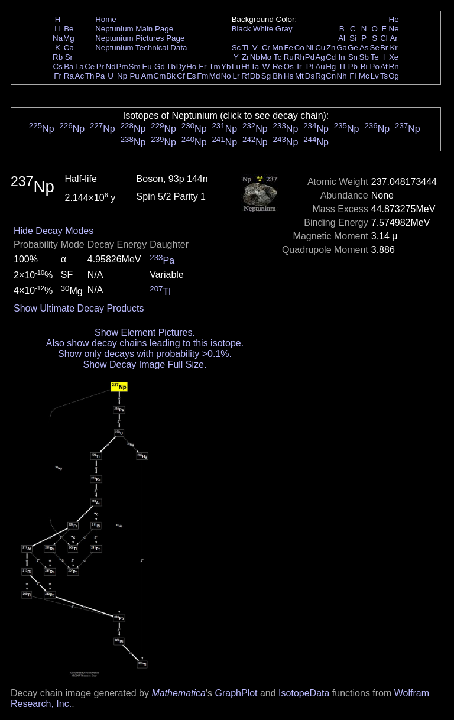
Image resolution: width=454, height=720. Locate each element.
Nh (342, 76)
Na (58, 38)
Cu (320, 47)
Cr (266, 47)
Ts (384, 76)
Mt (299, 76)
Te (375, 57)
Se (375, 47)
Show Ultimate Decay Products (79, 308)
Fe (288, 47)
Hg (331, 66)
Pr (100, 66)
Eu (146, 66)
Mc (364, 76)
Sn (353, 57)
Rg (320, 76)
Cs (57, 66)
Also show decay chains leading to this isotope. (145, 343)
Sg (266, 76)
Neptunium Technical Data (141, 47)
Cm (160, 76)
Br (384, 47)
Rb (58, 57)
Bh (277, 76)
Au (320, 66)
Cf (180, 76)
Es (191, 76)
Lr (236, 76)
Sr (69, 57)
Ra (69, 76)
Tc (277, 57)
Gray (284, 28)
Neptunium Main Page (134, 28)
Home (105, 19)
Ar (393, 38)
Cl (384, 38)
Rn (394, 66)
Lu (236, 66)
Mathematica (178, 693)
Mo (266, 57)
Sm (135, 66)
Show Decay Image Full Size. (144, 364)
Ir (299, 66)
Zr (245, 57)
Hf (245, 66)
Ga (341, 47)
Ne (394, 28)
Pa (100, 76)
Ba (68, 66)
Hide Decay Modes (53, 231)
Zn (331, 47)
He (394, 19)
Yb (226, 66)
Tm (214, 66)
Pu (134, 76)
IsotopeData (303, 693)
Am (147, 76)
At (384, 66)
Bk (171, 76)
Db (255, 76)
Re (278, 66)
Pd (309, 57)
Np (122, 76)
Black (241, 28)
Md (214, 76)
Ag (320, 57)
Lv (375, 76)
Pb (353, 66)
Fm (202, 76)
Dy (181, 66)
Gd (159, 66)
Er (202, 66)
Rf (245, 76)
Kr (393, 47)
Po (375, 66)
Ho (191, 66)
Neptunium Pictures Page (139, 38)
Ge (353, 47)
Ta (255, 66)
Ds (309, 76)
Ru (289, 57)
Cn (331, 76)
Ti (245, 47)
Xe (393, 57)
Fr (57, 76)
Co (299, 47)
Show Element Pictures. (145, 332)
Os (289, 66)
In (342, 57)
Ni (310, 47)
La (79, 66)
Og (393, 76)
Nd (111, 66)
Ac (80, 76)
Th (90, 76)
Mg (68, 38)
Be (68, 28)
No (226, 76)
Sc (236, 47)
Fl (352, 76)
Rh (299, 57)
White (263, 28)
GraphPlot (236, 693)
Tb (171, 66)
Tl (342, 66)
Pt (310, 66)
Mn (277, 47)
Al (341, 38)
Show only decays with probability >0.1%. (145, 354)
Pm (122, 66)
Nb (255, 57)
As (364, 47)
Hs (288, 76)
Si (352, 38)
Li (57, 28)
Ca (69, 47)
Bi (364, 66)
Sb (364, 57)
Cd (331, 57)
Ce (90, 66)
